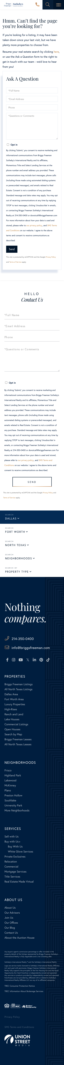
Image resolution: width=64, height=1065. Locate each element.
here (56, 52)
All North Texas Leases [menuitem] (17, 744)
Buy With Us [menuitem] (15, 846)
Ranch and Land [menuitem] (13, 714)
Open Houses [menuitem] (12, 729)
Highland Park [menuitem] (12, 775)
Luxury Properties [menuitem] (14, 704)
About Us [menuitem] (10, 907)
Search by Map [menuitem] (13, 734)
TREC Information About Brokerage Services (23, 991)
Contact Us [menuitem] (11, 932)
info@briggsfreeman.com (31, 647)
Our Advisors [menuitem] (12, 912)
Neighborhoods (18, 558)
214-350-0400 (37, 5)
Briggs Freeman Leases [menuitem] (18, 739)
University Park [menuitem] (13, 805)
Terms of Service (15, 262)
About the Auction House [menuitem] (19, 937)
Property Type (17, 572)
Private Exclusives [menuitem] (14, 856)
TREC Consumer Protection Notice (19, 986)
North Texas (15, 545)
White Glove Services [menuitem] (20, 851)
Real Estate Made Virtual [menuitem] (19, 881)
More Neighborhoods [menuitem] (16, 810)
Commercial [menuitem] (11, 866)
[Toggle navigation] (58, 4)
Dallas (11, 518)
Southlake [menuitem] (10, 800)
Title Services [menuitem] (12, 876)
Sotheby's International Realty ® (16, 962)
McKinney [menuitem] (10, 785)
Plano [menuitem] (7, 790)
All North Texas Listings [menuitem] (18, 689)
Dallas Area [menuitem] (11, 694)
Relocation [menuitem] (10, 861)
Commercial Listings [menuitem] (16, 724)
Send (12, 249)
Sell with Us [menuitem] (11, 836)
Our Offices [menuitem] (11, 922)
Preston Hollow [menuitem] (13, 795)
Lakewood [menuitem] (10, 780)
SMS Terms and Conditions (19, 1027)
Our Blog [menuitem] (9, 927)
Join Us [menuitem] (8, 917)
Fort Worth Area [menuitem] (14, 699)
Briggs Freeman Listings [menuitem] (18, 684)
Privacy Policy (51, 257)
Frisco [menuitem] (7, 770)
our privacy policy (34, 225)
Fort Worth (15, 532)
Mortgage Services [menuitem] (15, 871)
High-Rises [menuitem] (10, 709)
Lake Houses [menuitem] (11, 719)
